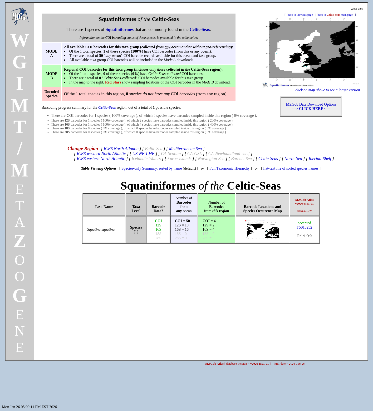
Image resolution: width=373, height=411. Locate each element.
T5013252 (304, 225)
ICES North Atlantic (121, 148)
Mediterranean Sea (185, 148)
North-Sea (293, 158)
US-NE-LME (143, 153)
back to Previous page (300, 14)
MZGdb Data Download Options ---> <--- (311, 106)
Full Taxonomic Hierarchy (229, 168)
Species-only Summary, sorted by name (152, 168)
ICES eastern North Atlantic (101, 158)
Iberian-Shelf (320, 158)
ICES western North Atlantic (101, 153)
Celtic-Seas (268, 158)
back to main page (335, 14)
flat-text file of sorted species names (290, 168)
